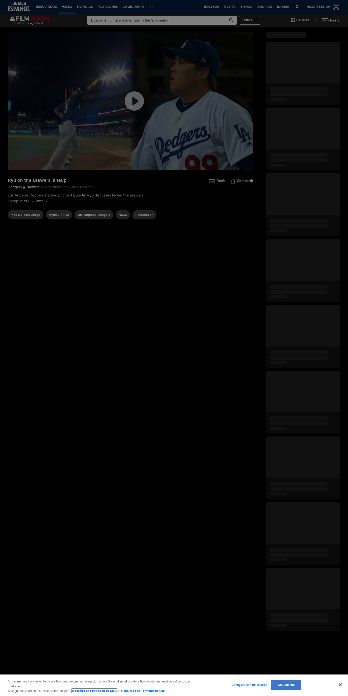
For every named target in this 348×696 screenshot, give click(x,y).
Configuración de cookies (249, 685)
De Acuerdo (286, 685)
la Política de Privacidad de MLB (94, 691)
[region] (174, 685)
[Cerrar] (340, 684)
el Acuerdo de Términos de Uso (143, 691)
